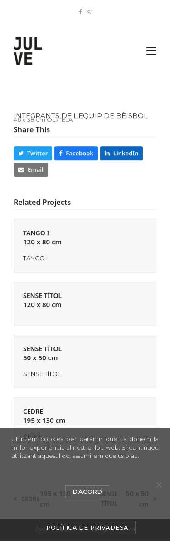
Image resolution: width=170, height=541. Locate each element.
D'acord (87, 491)
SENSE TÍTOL (42, 300)
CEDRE (44, 416)
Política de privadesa (87, 527)
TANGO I (42, 237)
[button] (151, 51)
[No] (158, 484)
